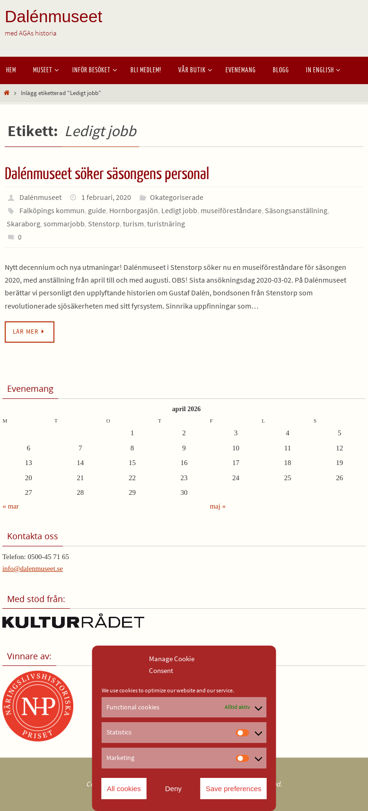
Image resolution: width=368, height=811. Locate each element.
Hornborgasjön (133, 210)
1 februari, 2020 (106, 197)
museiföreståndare (231, 210)
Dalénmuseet (53, 16)
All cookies (124, 789)
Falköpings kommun (52, 210)
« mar (11, 506)
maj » (218, 506)
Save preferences (234, 789)
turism (133, 223)
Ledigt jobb (179, 210)
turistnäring (166, 223)
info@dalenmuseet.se (32, 568)
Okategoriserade (176, 197)
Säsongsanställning (296, 210)
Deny (173, 789)
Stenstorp (104, 223)
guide (97, 210)
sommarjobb (64, 223)
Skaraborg (23, 223)
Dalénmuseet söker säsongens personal (107, 174)
